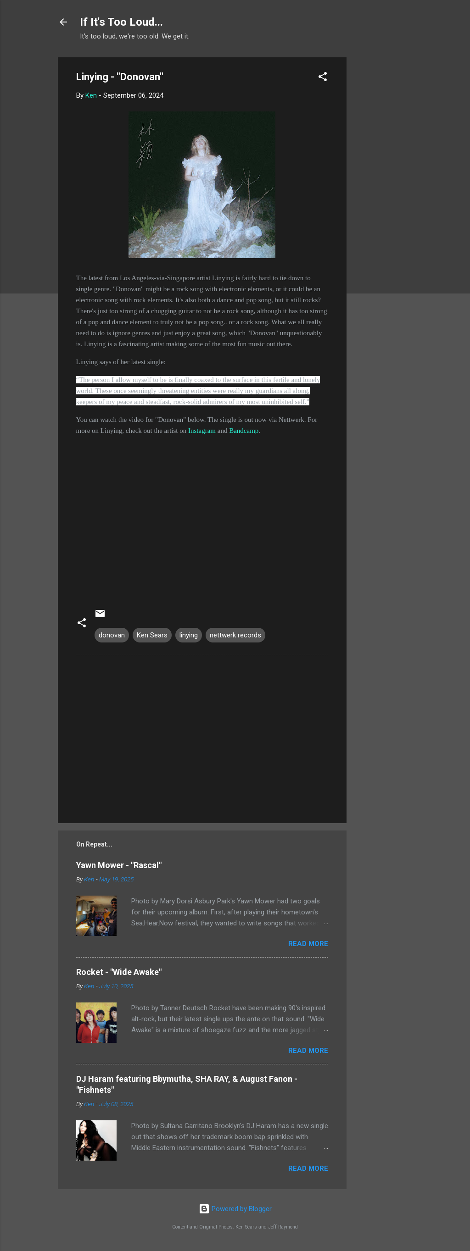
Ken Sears (152, 635)
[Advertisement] (383, 194)
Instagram (202, 430)
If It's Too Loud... (121, 22)
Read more (308, 944)
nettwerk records (235, 635)
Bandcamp (243, 430)
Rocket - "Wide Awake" (119, 972)
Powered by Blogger (235, 1209)
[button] (322, 78)
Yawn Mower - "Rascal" (119, 865)
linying (188, 635)
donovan (112, 635)
